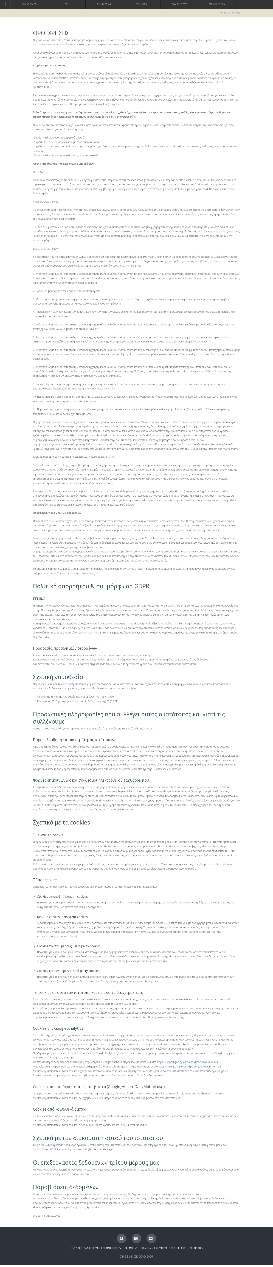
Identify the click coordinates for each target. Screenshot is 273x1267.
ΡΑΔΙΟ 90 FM (91, 1248)
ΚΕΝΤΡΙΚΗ (75, 1248)
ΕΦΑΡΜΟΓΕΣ (160, 1248)
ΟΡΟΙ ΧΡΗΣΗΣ (178, 1248)
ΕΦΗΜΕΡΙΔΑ (131, 1248)
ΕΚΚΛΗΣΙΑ (145, 1248)
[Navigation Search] (254, 4)
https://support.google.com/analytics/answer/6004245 (188, 1062)
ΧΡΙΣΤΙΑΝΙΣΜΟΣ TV (111, 1248)
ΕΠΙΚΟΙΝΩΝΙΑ (195, 1248)
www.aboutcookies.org (170, 1017)
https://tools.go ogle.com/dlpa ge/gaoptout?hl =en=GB (190, 1066)
